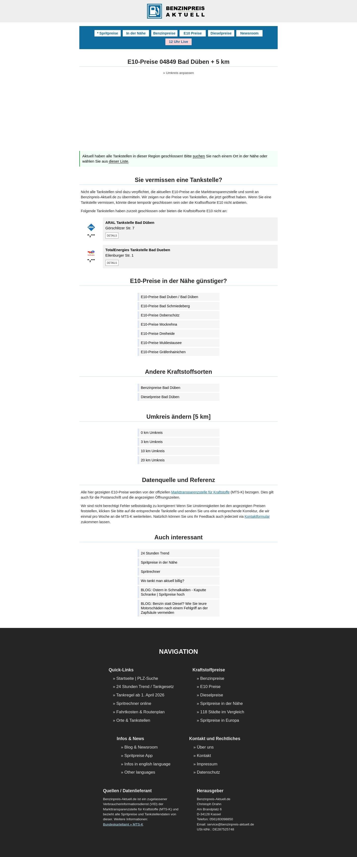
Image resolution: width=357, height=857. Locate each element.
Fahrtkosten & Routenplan (140, 712)
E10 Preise (193, 33)
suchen (199, 156)
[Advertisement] (178, 116)
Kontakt (204, 756)
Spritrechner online (133, 704)
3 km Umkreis (152, 442)
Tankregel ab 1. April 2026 (140, 695)
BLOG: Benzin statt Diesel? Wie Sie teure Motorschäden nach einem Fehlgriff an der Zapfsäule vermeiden (174, 608)
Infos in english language (147, 764)
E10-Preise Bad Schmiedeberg (165, 306)
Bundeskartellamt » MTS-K (123, 824)
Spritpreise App (138, 756)
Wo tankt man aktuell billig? (162, 581)
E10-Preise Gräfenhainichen (163, 352)
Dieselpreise (221, 33)
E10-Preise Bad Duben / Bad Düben (169, 297)
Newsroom (249, 33)
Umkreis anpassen (180, 73)
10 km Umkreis (153, 451)
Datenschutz (208, 772)
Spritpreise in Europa (219, 721)
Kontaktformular (257, 516)
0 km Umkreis (152, 433)
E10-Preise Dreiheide (158, 334)
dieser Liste (118, 161)
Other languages (139, 772)
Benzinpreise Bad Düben (160, 388)
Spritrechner (150, 572)
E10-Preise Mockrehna (159, 324)
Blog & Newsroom (141, 747)
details (112, 235)
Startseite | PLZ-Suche (137, 679)
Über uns (205, 747)
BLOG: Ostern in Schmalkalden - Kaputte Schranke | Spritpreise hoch (173, 592)
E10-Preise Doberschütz (160, 315)
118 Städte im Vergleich (222, 712)
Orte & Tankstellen (133, 721)
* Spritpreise (107, 33)
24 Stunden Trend (155, 553)
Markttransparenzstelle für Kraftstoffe (200, 492)
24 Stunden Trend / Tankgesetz (145, 687)
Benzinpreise (164, 33)
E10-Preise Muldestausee (161, 343)
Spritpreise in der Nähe (159, 562)
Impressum (207, 764)
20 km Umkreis (153, 460)
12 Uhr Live (178, 42)
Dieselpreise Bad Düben (160, 397)
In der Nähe (136, 33)
